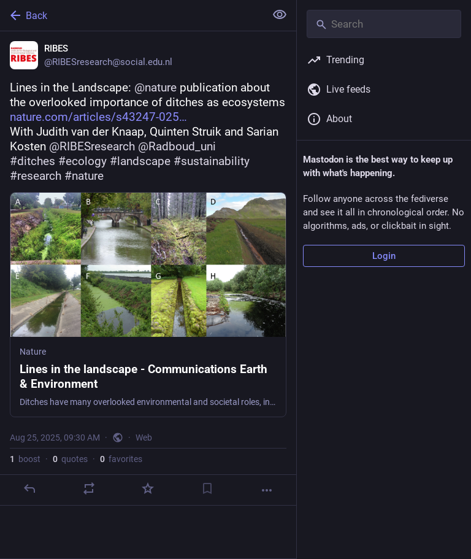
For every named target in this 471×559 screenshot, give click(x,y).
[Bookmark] (207, 488)
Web (144, 437)
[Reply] (29, 488)
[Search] (384, 24)
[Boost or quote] (89, 488)
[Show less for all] (279, 14)
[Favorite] (147, 488)
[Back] (131, 15)
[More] (266, 490)
